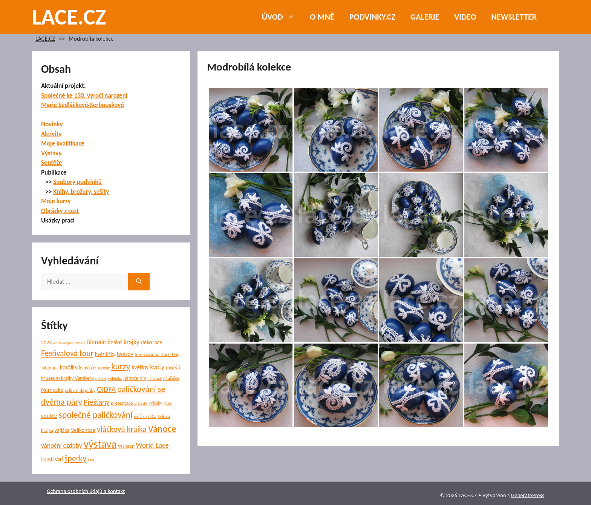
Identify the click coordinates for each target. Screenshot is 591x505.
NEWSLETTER (514, 17)
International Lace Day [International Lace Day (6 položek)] (157, 355)
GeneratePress (527, 495)
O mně (322, 17)
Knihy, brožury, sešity (81, 192)
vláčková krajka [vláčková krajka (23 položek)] (122, 429)
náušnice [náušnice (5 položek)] (171, 378)
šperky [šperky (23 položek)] (75, 458)
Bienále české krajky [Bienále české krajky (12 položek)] (112, 342)
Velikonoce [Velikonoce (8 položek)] (83, 430)
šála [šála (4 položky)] (91, 459)
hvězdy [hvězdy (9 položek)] (125, 354)
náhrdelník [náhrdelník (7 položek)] (134, 378)
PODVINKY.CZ (372, 17)
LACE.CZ (69, 17)
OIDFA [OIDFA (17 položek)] (106, 389)
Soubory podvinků (77, 182)
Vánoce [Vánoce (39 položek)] (162, 428)
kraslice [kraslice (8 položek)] (87, 367)
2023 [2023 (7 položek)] (46, 342)
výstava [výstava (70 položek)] (100, 444)
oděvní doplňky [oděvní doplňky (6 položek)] (80, 390)
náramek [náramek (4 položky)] (154, 378)
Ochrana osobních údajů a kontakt (86, 491)
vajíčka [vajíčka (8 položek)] (62, 430)
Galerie (424, 17)
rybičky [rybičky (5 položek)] (155, 403)
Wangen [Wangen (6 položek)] (126, 446)
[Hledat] (139, 282)
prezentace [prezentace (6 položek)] (122, 403)
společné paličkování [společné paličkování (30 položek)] (96, 415)
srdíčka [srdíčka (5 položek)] (140, 416)
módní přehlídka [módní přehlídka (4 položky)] (108, 378)
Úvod (282, 17)
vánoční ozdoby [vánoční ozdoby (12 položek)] (61, 446)
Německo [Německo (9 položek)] (52, 389)
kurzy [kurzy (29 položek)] (120, 366)
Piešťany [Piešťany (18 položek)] (96, 402)
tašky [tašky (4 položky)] (152, 416)
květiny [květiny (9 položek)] (140, 367)
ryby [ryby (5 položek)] (167, 403)
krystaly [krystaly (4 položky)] (103, 367)
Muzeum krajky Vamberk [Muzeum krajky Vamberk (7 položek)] (67, 378)
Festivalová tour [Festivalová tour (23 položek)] (67, 353)
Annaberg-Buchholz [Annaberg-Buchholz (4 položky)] (69, 343)
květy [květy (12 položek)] (157, 367)
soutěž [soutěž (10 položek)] (49, 415)
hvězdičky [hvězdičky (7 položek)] (105, 354)
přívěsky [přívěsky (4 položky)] (141, 403)
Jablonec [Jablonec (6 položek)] (49, 368)
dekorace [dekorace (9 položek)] (151, 342)
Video (465, 17)
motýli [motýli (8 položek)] (173, 367)
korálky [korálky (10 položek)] (69, 367)
